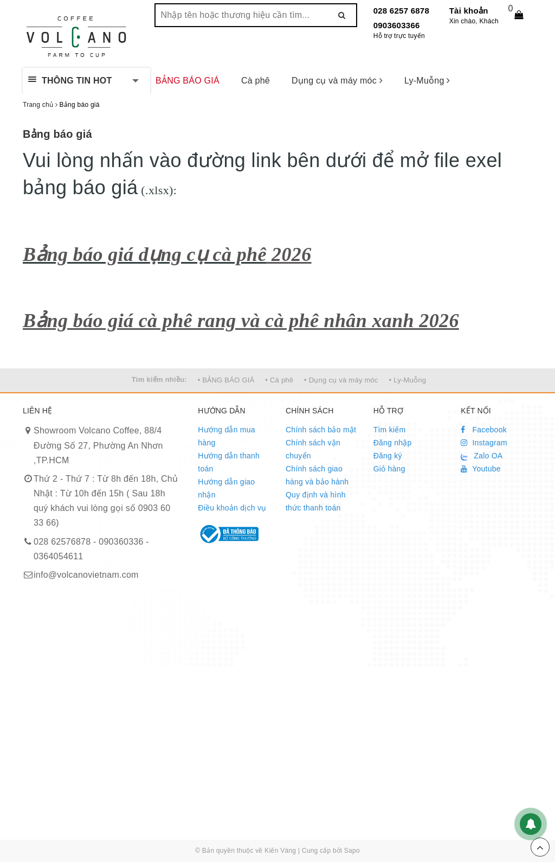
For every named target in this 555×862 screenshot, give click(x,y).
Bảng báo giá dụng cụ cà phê (145, 254)
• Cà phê (279, 380)
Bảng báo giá (57, 134)
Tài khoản (468, 10)
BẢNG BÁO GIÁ (188, 80)
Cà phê (255, 80)
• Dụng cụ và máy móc (341, 380)
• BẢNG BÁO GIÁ (226, 380)
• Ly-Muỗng (408, 380)
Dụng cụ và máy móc (337, 80)
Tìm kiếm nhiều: (159, 379)
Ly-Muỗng (427, 80)
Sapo (352, 850)
